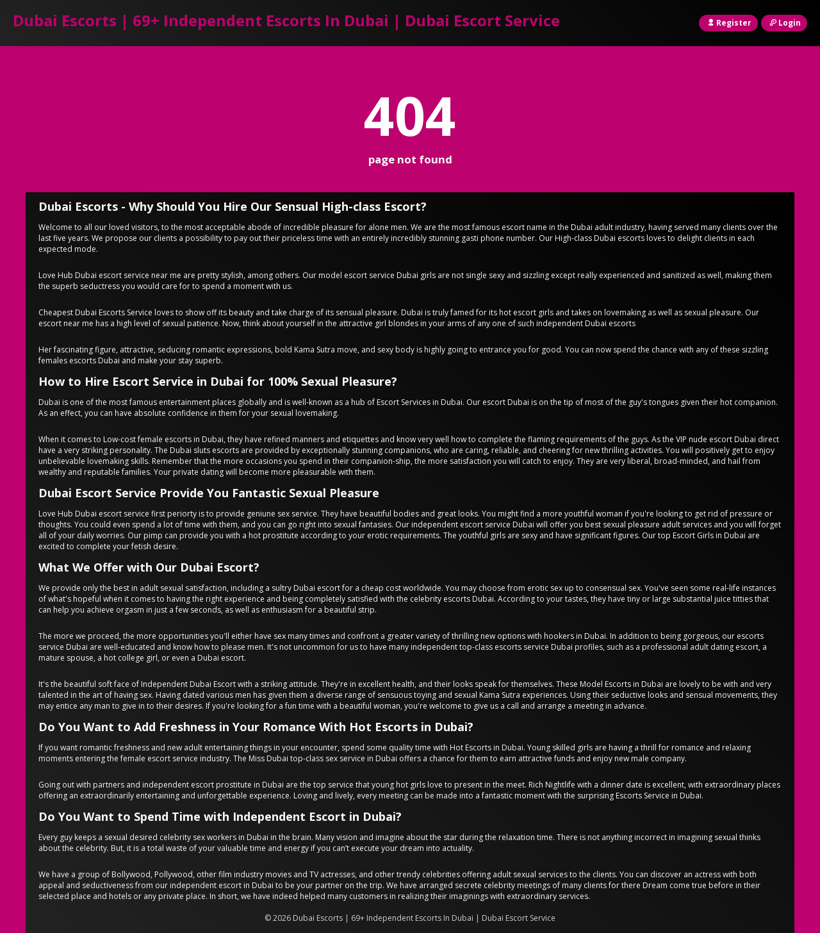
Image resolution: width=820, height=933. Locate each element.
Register (728, 22)
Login (784, 22)
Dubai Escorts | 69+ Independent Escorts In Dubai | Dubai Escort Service (286, 20)
